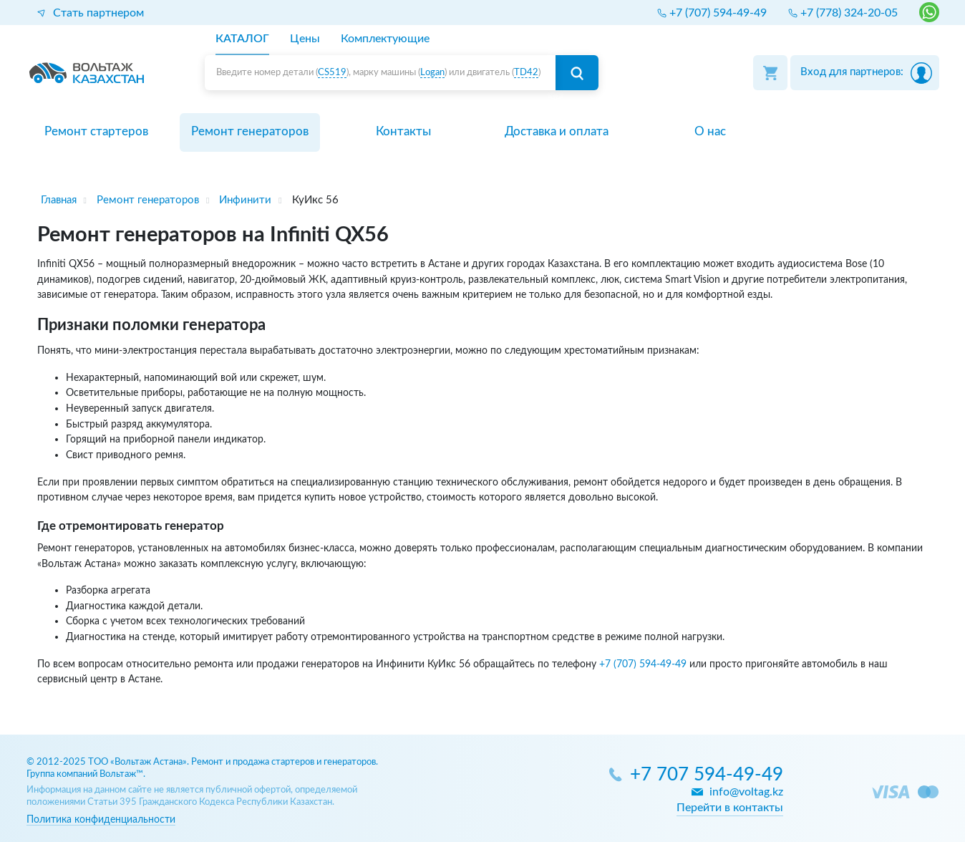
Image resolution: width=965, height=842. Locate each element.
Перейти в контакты (730, 807)
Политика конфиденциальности (100, 819)
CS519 (332, 72)
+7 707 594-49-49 (706, 775)
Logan (432, 72)
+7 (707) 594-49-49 (643, 664)
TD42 (526, 72)
